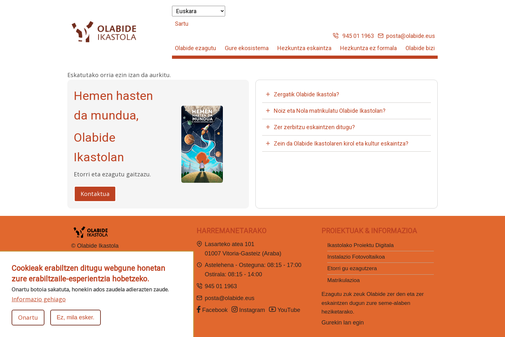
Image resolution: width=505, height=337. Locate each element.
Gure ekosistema (247, 48)
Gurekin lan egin (342, 322)
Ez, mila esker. (75, 322)
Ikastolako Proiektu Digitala (360, 245)
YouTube (285, 309)
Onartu (28, 322)
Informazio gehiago (39, 303)
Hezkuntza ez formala (368, 48)
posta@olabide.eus (406, 35)
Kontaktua (95, 194)
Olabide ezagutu (195, 48)
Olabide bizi (420, 48)
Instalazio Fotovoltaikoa (356, 257)
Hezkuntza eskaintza (304, 48)
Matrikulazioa (343, 280)
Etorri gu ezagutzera (352, 268)
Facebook (212, 309)
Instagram (248, 309)
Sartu (181, 23)
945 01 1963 (353, 35)
